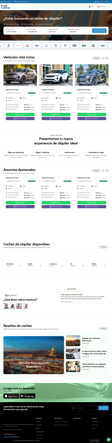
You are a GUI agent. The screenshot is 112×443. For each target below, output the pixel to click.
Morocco (107, 1)
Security (94, 432)
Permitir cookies (95, 440)
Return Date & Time (74, 29)
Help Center (95, 428)
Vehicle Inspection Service (61, 428)
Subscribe (103, 411)
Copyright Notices (40, 435)
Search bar (104, 37)
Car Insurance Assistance (60, 425)
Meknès (94, 267)
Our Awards (39, 428)
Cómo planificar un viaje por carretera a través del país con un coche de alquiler (94, 369)
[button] (103, 58)
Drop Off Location (31, 29)
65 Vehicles (51, 269)
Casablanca (53, 267)
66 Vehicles (30, 269)
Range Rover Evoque (12, 89)
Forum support (95, 425)
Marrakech (10, 267)
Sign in (97, 1)
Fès (71, 267)
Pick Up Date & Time (53, 29)
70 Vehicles (9, 269)
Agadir (30, 267)
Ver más (96, 58)
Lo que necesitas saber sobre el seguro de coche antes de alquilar (94, 356)
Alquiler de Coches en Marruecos (91, 343)
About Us (38, 425)
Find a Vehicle (99, 30)
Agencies (38, 432)
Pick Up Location (10, 29)
